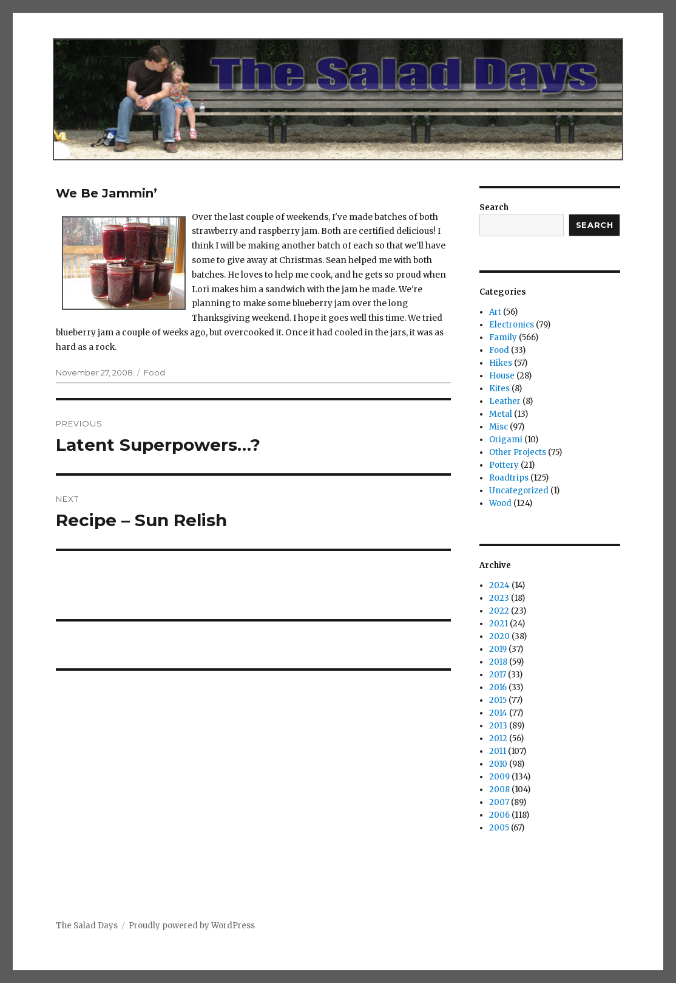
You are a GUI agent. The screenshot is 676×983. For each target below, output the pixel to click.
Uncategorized (519, 490)
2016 (498, 687)
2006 (499, 815)
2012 (498, 738)
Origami (505, 439)
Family (503, 337)
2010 (498, 764)
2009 (499, 777)
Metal (500, 414)
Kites (499, 388)
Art (495, 312)
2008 (499, 789)
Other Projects (517, 452)
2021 (498, 623)
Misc (498, 427)
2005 (499, 828)
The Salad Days (87, 925)
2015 (498, 700)
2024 (499, 585)
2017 (497, 675)
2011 (497, 751)
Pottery (504, 465)
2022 (499, 611)
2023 (499, 598)
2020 (499, 636)
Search (494, 207)
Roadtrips (509, 478)
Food (154, 372)
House (502, 376)
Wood (500, 503)
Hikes (500, 363)
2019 (498, 649)
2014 (498, 713)
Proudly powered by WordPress (192, 925)
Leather (505, 401)
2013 (498, 726)
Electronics (511, 325)
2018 (498, 662)
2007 (499, 802)
